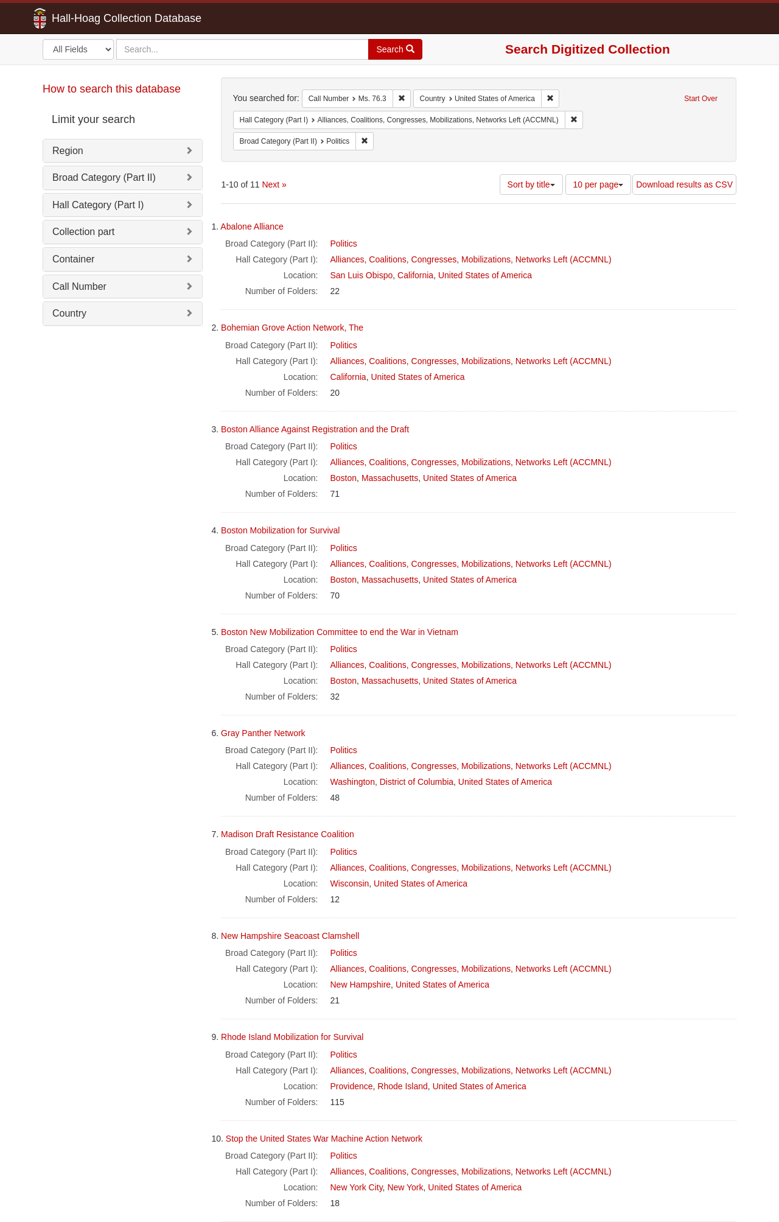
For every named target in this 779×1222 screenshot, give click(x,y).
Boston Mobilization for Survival (280, 530)
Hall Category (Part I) (98, 205)
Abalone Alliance (252, 226)
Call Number (79, 286)
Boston (343, 478)
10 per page (598, 184)
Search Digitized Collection (587, 49)
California (415, 275)
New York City (356, 1187)
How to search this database (112, 89)
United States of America (485, 275)
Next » (274, 184)
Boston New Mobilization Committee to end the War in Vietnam (339, 632)
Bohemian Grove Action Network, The (292, 327)
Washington (352, 782)
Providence (351, 1086)
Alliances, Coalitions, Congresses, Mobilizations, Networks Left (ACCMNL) (471, 259)
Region (67, 151)
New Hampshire (360, 984)
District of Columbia (416, 782)
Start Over (701, 98)
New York (405, 1187)
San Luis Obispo (361, 275)
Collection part (83, 231)
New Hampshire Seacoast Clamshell (290, 936)
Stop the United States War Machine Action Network (324, 1138)
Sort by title (531, 184)
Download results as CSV (684, 184)
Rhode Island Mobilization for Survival (292, 1037)
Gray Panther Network (263, 733)
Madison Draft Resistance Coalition (287, 834)
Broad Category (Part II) (104, 177)
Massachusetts (390, 478)
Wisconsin (349, 883)
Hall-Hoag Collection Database (88, 18)
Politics (343, 243)
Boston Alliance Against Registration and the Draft (315, 429)
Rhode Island (402, 1086)
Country (69, 313)
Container (73, 259)
